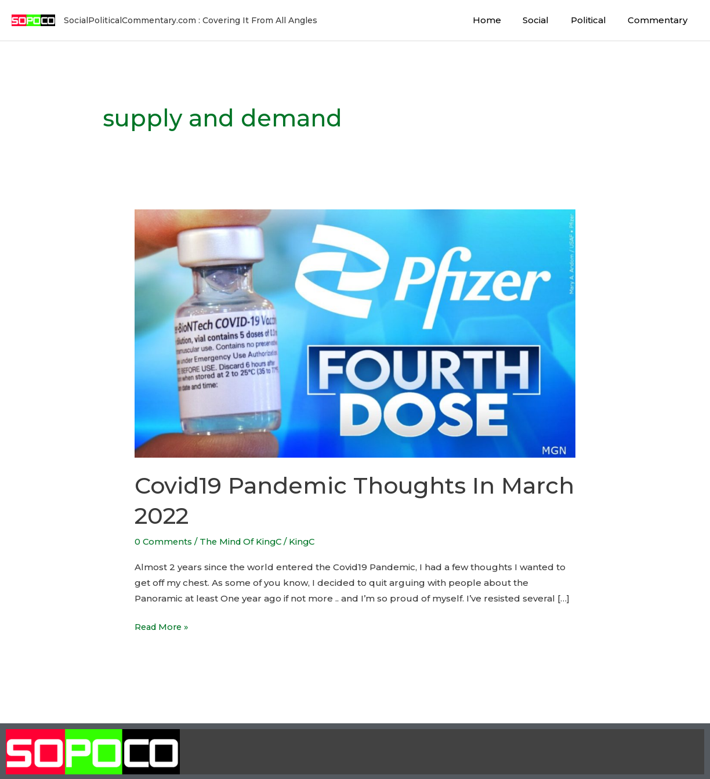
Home (502, 20)
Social (547, 20)
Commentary (660, 20)
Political (595, 20)
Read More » (163, 625)
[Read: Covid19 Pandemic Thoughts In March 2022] (355, 332)
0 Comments (164, 541)
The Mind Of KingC (243, 541)
